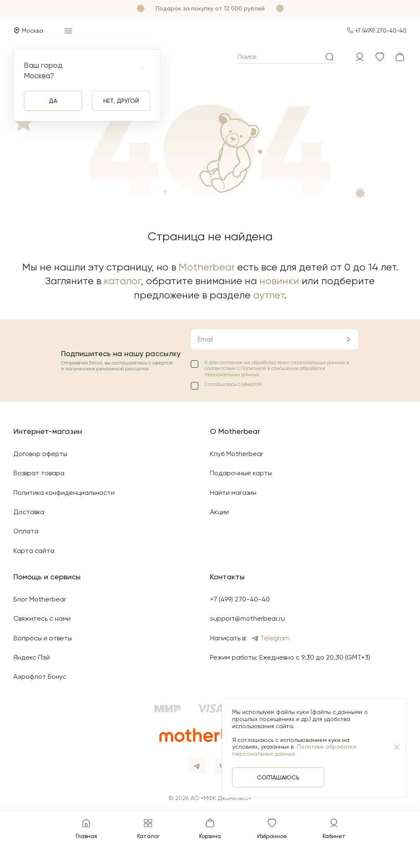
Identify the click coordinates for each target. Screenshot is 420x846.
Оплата (25, 531)
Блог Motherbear (39, 599)
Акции (219, 512)
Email (205, 339)
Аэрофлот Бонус (40, 676)
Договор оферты (40, 454)
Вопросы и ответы (42, 638)
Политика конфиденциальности (64, 493)
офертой (251, 384)
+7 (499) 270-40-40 (381, 30)
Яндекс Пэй (31, 657)
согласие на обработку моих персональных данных (283, 362)
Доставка (28, 512)
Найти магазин (233, 493)
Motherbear (207, 267)
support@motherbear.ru (247, 618)
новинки (279, 281)
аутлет (268, 295)
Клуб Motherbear (236, 454)
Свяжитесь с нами (42, 618)
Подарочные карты (241, 473)
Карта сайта (33, 551)
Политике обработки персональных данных (294, 750)
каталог (122, 281)
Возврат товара (38, 473)
